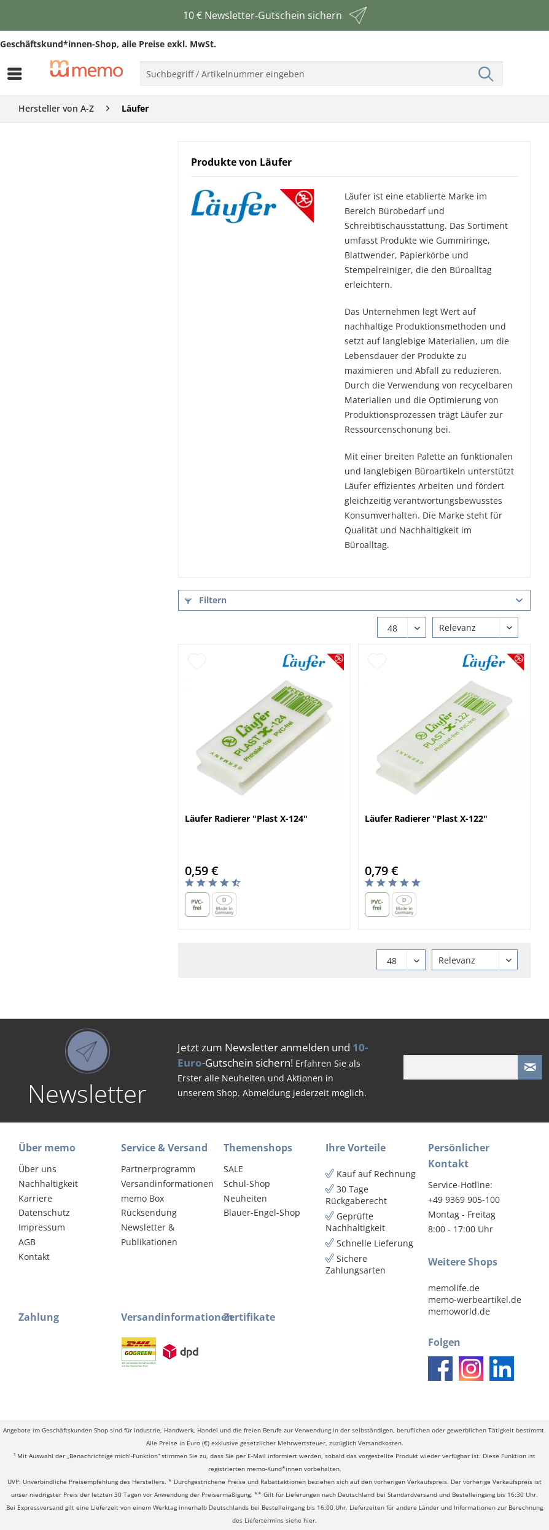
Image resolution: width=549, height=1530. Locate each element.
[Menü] (18, 73)
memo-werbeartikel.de (474, 1299)
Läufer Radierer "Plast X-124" (246, 818)
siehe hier (300, 1520)
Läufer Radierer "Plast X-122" (426, 818)
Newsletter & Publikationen (149, 1234)
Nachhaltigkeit (48, 1183)
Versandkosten (380, 1443)
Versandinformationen (167, 1183)
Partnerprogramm (158, 1169)
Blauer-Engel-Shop (262, 1212)
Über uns (37, 1169)
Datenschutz (44, 1212)
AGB (27, 1242)
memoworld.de (459, 1311)
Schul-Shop (247, 1183)
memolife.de (454, 1288)
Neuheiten (245, 1198)
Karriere (35, 1198)
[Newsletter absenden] (530, 1067)
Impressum (41, 1227)
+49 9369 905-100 (464, 1199)
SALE (233, 1169)
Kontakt (34, 1256)
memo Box (142, 1198)
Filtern (206, 600)
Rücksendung (149, 1212)
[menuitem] (18, 73)
